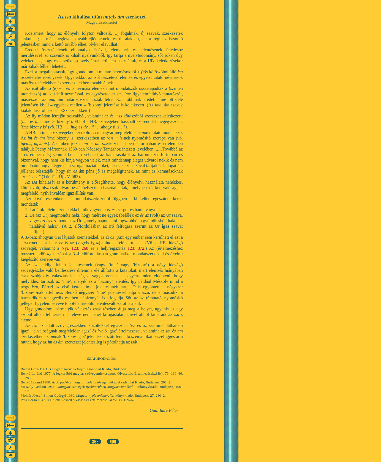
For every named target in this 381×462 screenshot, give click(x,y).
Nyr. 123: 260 (74, 248)
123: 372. (136, 248)
